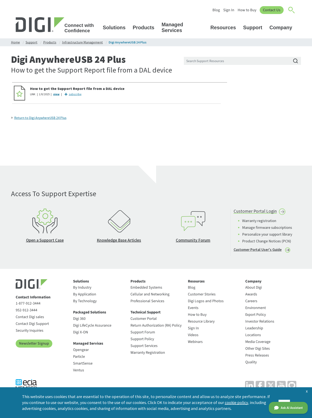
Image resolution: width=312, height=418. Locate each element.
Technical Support (145, 313)
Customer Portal (143, 319)
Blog (215, 10)
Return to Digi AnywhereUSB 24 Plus (40, 118)
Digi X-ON (80, 333)
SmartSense (83, 364)
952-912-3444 (26, 311)
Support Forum (142, 333)
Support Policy (142, 340)
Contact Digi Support (32, 324)
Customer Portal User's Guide (258, 250)
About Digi (253, 288)
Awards (251, 295)
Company (282, 27)
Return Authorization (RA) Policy (156, 326)
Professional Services (147, 302)
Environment (255, 309)
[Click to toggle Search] (291, 10)
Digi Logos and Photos (206, 302)
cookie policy (236, 402)
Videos (193, 336)
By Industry (82, 288)
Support (254, 27)
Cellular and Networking (149, 295)
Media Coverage (257, 342)
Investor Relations (259, 322)
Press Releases (257, 356)
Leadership (254, 329)
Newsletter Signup (34, 344)
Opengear (81, 350)
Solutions (116, 27)
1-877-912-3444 (28, 304)
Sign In (228, 10)
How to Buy (246, 10)
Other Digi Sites (257, 349)
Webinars (195, 342)
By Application (84, 295)
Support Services (144, 346)
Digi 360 (79, 319)
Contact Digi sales (30, 318)
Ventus (78, 371)
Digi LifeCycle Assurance (92, 326)
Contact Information (33, 298)
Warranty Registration (147, 353)
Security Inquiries (29, 331)
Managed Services (184, 27)
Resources (225, 27)
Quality (251, 363)
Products (145, 27)
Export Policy (255, 315)
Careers (251, 302)
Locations (253, 336)
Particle (79, 357)
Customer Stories (202, 295)
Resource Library (201, 322)
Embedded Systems (146, 288)
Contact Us (271, 10)
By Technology (85, 302)
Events (193, 309)
